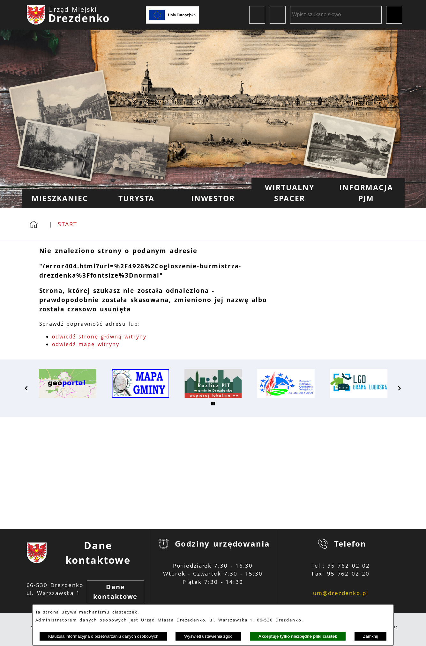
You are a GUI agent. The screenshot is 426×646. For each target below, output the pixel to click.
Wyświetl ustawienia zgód (208, 636)
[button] (26, 388)
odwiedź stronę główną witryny (99, 336)
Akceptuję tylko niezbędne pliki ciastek (297, 636)
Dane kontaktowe (115, 592)
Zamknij (370, 636)
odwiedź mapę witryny (86, 344)
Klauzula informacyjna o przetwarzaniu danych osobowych (103, 636)
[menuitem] (60, 198)
